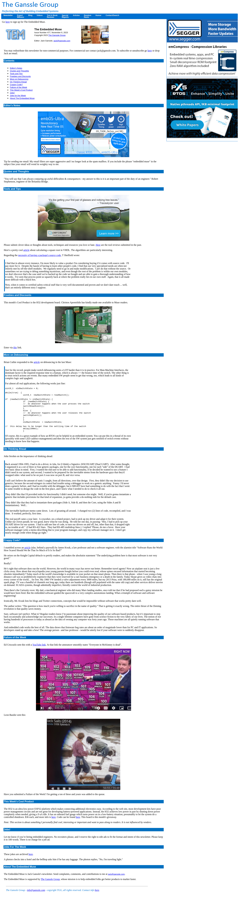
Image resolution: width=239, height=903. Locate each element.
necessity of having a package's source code (39, 255)
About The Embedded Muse (22, 98)
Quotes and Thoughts (19, 71)
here (8, 22)
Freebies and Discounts (20, 76)
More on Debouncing (19, 79)
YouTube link (39, 652)
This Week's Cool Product (21, 90)
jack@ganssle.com (62, 41)
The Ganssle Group (57, 35)
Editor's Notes (16, 68)
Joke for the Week (18, 95)
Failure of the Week (18, 87)
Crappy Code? (16, 84)
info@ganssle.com (36, 898)
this (15, 347)
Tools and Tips (16, 73)
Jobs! (12, 93)
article (26, 250)
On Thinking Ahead (18, 82)
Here (98, 245)
